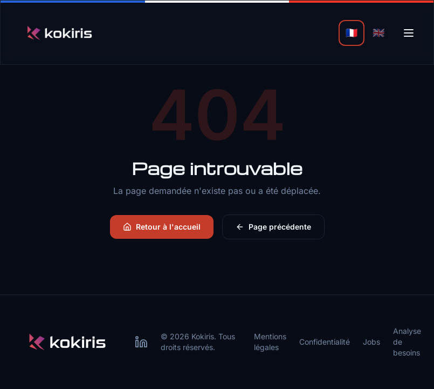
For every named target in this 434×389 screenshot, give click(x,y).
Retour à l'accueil (162, 226)
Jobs (371, 341)
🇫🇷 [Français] (351, 32)
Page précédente (273, 226)
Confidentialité (324, 341)
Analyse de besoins (407, 341)
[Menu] (409, 33)
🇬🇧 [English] (378, 32)
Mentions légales (270, 342)
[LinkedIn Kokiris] (141, 342)
